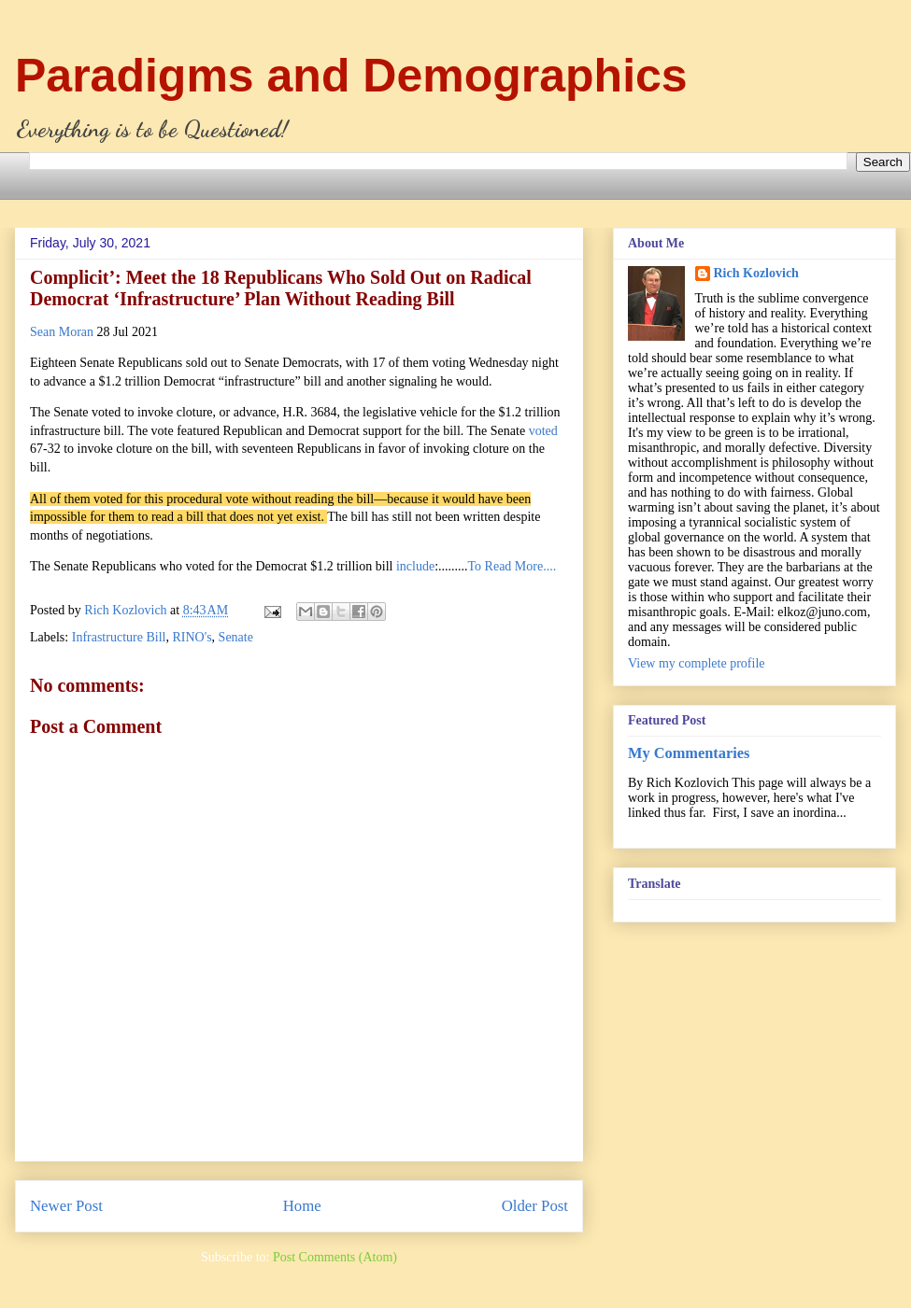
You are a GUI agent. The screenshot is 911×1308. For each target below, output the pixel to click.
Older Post (535, 1206)
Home (302, 1206)
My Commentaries (688, 753)
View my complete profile (696, 663)
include (415, 566)
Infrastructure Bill (119, 637)
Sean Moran (61, 332)
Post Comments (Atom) (335, 1257)
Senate (236, 637)
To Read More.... (512, 566)
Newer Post (66, 1206)
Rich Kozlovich (756, 273)
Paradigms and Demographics (351, 75)
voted (543, 431)
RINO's (191, 637)
